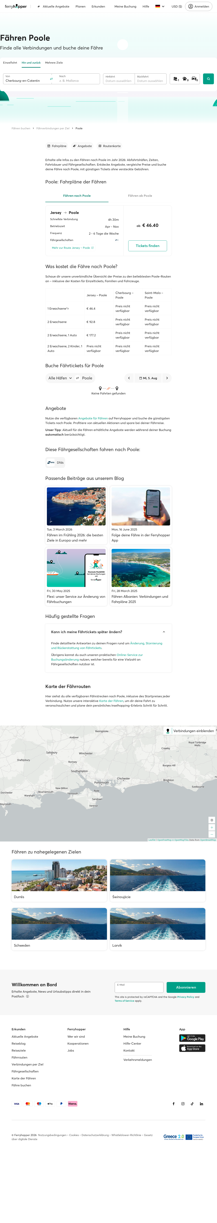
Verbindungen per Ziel (27, 1064)
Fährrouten (19, 1057)
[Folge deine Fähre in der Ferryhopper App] (141, 515)
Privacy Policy (185, 996)
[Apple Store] (192, 1048)
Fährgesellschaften (25, 1071)
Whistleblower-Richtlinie (126, 1135)
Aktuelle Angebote (53, 6)
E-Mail (121, 985)
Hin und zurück (31, 62)
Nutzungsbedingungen (52, 1135)
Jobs (70, 1050)
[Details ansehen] (27, 996)
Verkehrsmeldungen (137, 1060)
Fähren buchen (21, 128)
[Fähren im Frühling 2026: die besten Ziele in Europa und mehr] (76, 515)
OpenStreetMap (208, 840)
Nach (62, 76)
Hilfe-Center (132, 1043)
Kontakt (129, 1050)
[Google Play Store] (192, 1038)
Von (7, 76)
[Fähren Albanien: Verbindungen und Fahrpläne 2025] (141, 576)
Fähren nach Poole (77, 196)
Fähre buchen (21, 1085)
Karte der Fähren (111, 701)
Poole (79, 128)
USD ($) (177, 6)
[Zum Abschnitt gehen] (56, 146)
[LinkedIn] (201, 1104)
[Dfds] (55, 462)
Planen (80, 6)
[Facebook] (173, 1104)
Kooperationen (78, 1043)
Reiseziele (19, 1050)
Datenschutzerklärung (95, 1135)
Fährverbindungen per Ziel (52, 128)
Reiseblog (19, 1043)
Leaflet (152, 840)
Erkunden (98, 6)
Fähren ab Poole (140, 196)
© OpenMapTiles (180, 840)
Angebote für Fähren (93, 418)
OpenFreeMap (164, 840)
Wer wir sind (76, 1036)
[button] (77, 378)
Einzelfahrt (10, 62)
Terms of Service (124, 1000)
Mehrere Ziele (54, 62)
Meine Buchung (125, 6)
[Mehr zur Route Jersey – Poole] (73, 247)
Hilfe (146, 6)
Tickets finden (147, 246)
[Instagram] (183, 1104)
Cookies (74, 1135)
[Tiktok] (192, 1104)
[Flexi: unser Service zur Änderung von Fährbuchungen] (76, 576)
